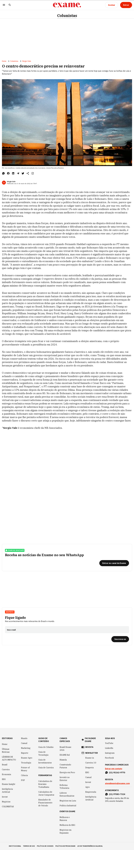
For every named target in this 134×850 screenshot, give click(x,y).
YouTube (109, 743)
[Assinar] (111, 5)
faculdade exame (90, 739)
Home (4, 61)
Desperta (10, 612)
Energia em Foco (67, 772)
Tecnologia (26, 762)
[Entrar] (126, 5)
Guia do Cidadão (46, 747)
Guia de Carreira (46, 767)
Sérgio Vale (26, 61)
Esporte (24, 753)
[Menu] (4, 5)
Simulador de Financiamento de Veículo (45, 802)
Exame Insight (8, 784)
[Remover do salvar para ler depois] (32, 173)
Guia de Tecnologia (43, 753)
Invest (5, 797)
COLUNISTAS (8, 806)
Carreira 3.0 (90, 762)
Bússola (63, 760)
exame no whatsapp (14, 550)
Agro (87, 787)
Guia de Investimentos (45, 761)
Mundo (24, 738)
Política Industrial (68, 805)
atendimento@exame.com (117, 783)
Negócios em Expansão (65, 831)
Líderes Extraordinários (67, 794)
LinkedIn (109, 748)
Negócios (6, 801)
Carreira (6, 769)
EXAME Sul (65, 755)
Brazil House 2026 (65, 748)
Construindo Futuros (65, 766)
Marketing (25, 748)
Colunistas (67, 15)
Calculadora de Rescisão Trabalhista (45, 784)
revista (89, 747)
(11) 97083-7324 (117, 794)
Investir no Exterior (65, 778)
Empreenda (90, 792)
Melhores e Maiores (65, 818)
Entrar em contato (113, 768)
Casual (24, 743)
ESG (4, 779)
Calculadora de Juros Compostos (46, 793)
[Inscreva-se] (120, 639)
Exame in (89, 758)
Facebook (109, 758)
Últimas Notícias (5, 750)
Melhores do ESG (67, 825)
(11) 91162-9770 (117, 772)
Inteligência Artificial (7, 790)
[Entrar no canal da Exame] (114, 563)
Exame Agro (26, 758)
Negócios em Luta (68, 800)
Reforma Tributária (64, 786)
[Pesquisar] (10, 5)
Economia (6, 774)
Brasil (4, 764)
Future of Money (25, 769)
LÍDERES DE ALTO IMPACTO (9, 758)
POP (23, 780)
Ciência (24, 775)
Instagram (110, 753)
